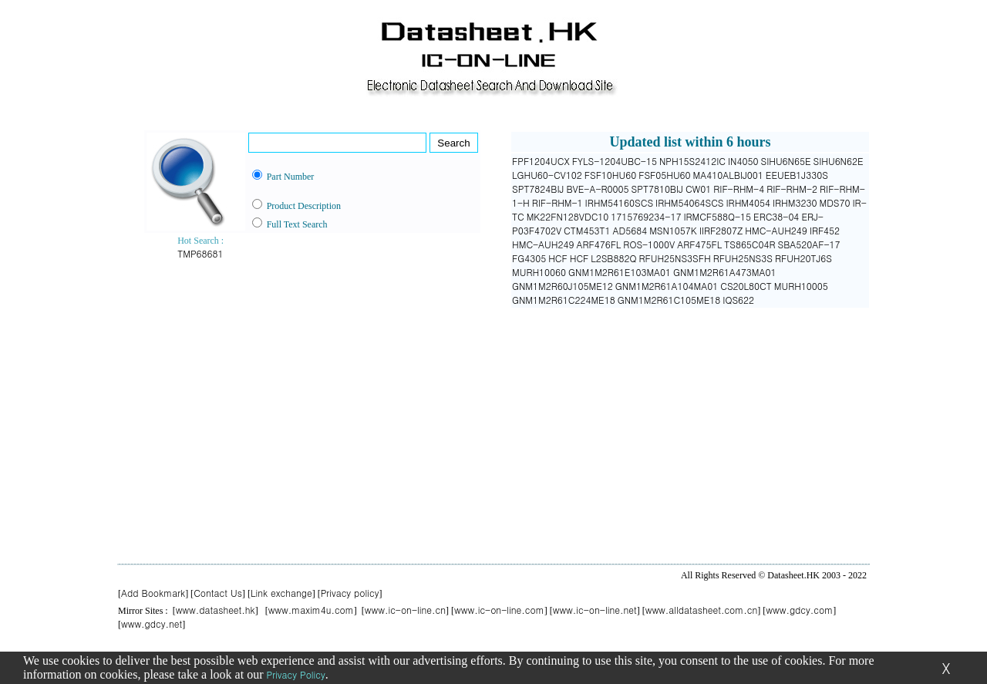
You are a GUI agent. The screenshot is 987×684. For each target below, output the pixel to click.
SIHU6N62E (839, 160)
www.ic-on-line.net (595, 609)
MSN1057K (673, 230)
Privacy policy (350, 592)
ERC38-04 (776, 216)
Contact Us (218, 592)
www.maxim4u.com (311, 609)
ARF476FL (598, 244)
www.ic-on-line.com (499, 609)
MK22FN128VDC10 (568, 216)
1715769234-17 (646, 216)
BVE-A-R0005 (597, 188)
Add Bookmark (153, 592)
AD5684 (629, 230)
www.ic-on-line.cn (405, 609)
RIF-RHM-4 (738, 188)
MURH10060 (539, 271)
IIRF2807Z (721, 230)
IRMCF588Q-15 (717, 216)
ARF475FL (699, 244)
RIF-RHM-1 (557, 202)
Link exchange (281, 592)
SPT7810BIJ (657, 188)
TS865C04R (749, 244)
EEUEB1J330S (797, 174)
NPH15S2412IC (692, 160)
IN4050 (743, 160)
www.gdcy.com (799, 609)
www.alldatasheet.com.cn (701, 609)
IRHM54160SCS (619, 202)
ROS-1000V (649, 244)
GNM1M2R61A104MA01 (666, 285)
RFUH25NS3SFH (675, 258)
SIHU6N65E (785, 160)
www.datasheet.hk (215, 609)
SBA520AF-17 (809, 244)
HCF (558, 258)
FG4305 (529, 258)
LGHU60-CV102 (547, 174)
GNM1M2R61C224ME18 (563, 299)
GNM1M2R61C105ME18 (669, 299)
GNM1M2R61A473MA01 (724, 271)
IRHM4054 (748, 202)
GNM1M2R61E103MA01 (619, 271)
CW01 (698, 188)
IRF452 (825, 230)
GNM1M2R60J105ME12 (562, 285)
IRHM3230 (795, 202)
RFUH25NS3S (743, 258)
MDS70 (834, 202)
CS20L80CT (745, 285)
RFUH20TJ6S (803, 258)
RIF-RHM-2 (791, 188)
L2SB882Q (613, 258)
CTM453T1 (587, 230)
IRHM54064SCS (689, 202)
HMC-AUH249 (776, 230)
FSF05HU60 (664, 174)
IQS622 (738, 299)
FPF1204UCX (541, 160)
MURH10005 (801, 285)
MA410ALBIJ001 (728, 174)
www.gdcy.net (151, 623)
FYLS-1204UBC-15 (614, 160)
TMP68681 (200, 253)
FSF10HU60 (610, 174)
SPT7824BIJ (538, 188)
